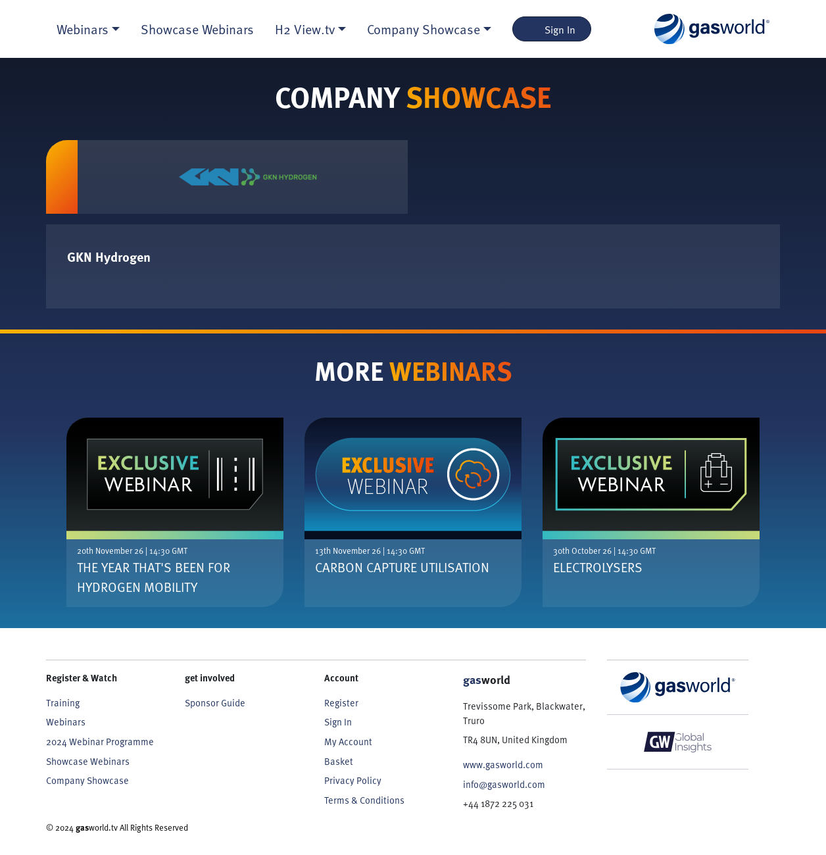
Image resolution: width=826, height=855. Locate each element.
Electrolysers (598, 567)
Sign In (552, 29)
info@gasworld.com (504, 784)
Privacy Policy (352, 780)
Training (63, 702)
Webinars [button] (83, 29)
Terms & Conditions (364, 799)
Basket (338, 761)
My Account (348, 741)
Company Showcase (87, 780)
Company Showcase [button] (423, 29)
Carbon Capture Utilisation (402, 567)
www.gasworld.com (503, 764)
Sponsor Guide (215, 702)
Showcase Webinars (197, 29)
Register (341, 702)
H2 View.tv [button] (305, 29)
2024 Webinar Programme (100, 741)
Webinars (65, 721)
